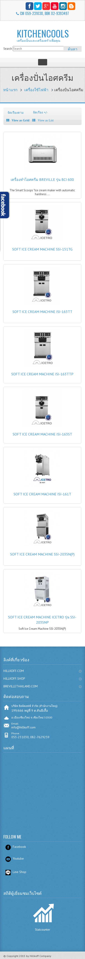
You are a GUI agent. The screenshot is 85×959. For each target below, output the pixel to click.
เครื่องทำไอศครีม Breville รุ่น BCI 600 (42, 179)
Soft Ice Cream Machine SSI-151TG (42, 249)
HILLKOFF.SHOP (14, 678)
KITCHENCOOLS (49, 35)
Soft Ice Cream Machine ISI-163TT (42, 311)
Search (7, 49)
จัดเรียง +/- (40, 112)
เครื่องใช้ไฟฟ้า (36, 89)
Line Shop (19, 872)
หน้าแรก (10, 89)
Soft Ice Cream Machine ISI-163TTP (42, 374)
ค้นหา (72, 49)
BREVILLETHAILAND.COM (20, 686)
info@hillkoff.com (23, 727)
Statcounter (42, 929)
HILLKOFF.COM (13, 671)
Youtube (18, 858)
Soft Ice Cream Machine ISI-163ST (42, 434)
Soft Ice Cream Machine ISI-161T (42, 494)
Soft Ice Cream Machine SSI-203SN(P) (42, 554)
